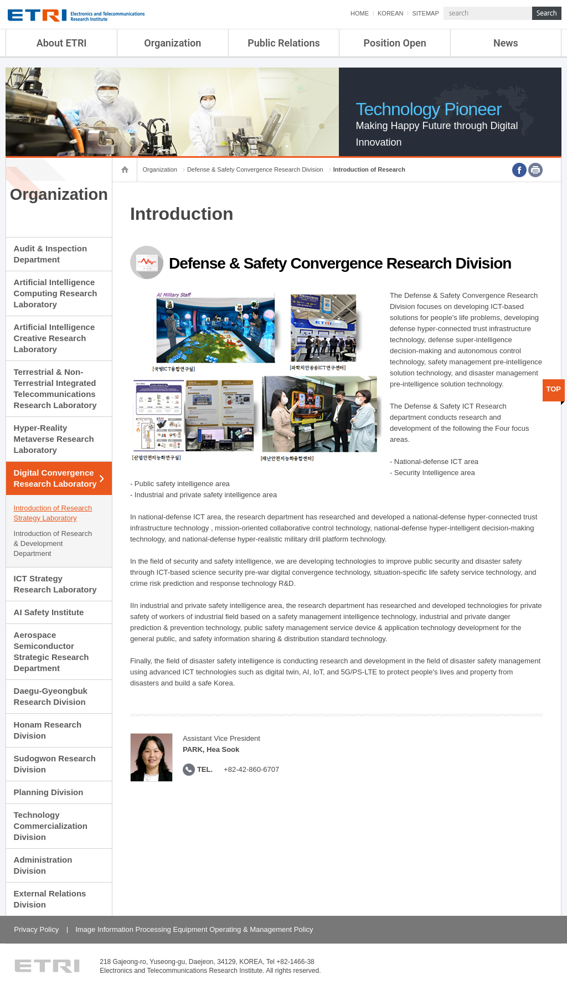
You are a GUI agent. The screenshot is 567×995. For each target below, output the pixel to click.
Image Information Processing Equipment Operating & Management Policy (194, 929)
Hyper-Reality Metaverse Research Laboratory (54, 439)
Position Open (395, 43)
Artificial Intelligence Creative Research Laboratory (54, 338)
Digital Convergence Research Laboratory (55, 478)
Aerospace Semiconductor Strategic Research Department (51, 651)
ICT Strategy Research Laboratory (55, 584)
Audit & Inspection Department (50, 254)
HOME (359, 13)
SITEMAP (425, 13)
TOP (554, 389)
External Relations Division (50, 899)
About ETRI (62, 43)
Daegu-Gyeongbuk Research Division (50, 696)
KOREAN (390, 13)
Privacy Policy (36, 929)
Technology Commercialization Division (50, 826)
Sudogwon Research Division (55, 764)
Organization (172, 43)
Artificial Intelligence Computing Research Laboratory (55, 293)
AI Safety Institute (49, 612)
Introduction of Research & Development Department (53, 543)
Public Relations (284, 43)
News (505, 43)
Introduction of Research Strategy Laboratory (53, 513)
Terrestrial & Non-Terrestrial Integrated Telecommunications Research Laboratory (55, 388)
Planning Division (49, 792)
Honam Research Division (48, 730)
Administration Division (43, 865)
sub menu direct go (0, 0)
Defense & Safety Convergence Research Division (255, 169)
